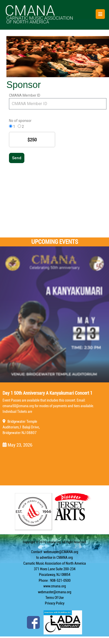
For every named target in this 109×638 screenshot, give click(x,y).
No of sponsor (20, 121)
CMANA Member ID (24, 95)
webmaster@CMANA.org (61, 552)
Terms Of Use (54, 598)
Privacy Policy (54, 603)
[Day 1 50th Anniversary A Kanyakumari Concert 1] (54, 314)
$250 (32, 139)
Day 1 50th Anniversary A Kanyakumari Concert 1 (47, 393)
